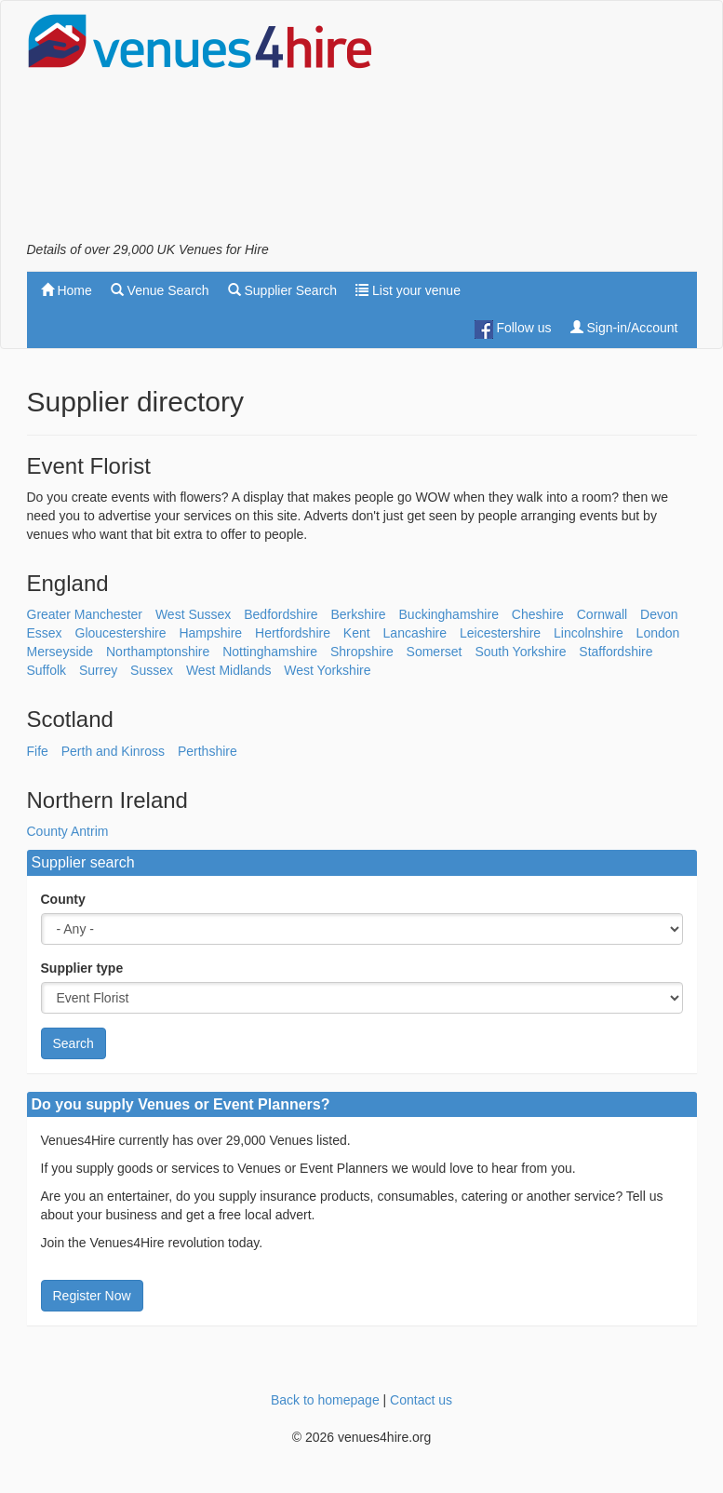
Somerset (434, 651)
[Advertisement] (548, 126)
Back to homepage (325, 1399)
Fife (37, 751)
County (63, 899)
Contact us (421, 1399)
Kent (356, 632)
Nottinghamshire (269, 651)
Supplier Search (283, 290)
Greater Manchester (85, 614)
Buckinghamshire (449, 614)
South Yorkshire (520, 651)
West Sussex (193, 614)
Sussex (151, 670)
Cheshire (538, 614)
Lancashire (415, 632)
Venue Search (160, 290)
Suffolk (47, 670)
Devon (658, 614)
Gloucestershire (121, 632)
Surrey (98, 670)
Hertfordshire (292, 632)
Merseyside (60, 651)
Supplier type (82, 968)
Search (73, 1043)
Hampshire (210, 632)
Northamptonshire (157, 651)
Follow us (513, 329)
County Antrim (68, 831)
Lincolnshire (588, 632)
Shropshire (362, 651)
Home (66, 290)
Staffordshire (615, 651)
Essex (44, 632)
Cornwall (602, 614)
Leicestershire (500, 632)
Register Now (92, 1295)
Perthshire (207, 751)
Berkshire (358, 614)
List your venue (408, 290)
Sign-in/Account (624, 327)
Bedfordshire (280, 614)
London (658, 632)
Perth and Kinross (113, 751)
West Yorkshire (327, 670)
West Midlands (229, 670)
